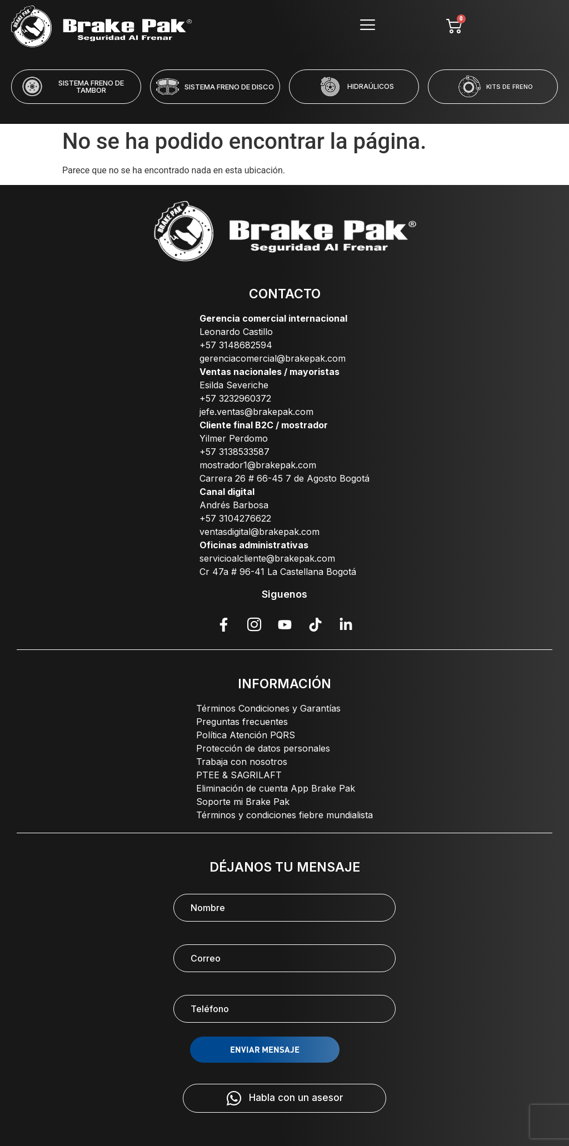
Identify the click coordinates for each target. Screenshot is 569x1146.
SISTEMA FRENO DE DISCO (229, 86)
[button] (239, 111)
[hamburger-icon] (367, 26)
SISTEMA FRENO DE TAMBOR (91, 86)
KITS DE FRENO (509, 87)
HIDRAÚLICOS (370, 86)
